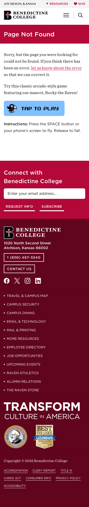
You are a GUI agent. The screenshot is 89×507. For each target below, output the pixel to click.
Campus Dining (21, 313)
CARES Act (12, 478)
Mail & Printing (21, 330)
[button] (66, 15)
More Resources (23, 339)
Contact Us (19, 269)
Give (79, 3)
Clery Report (44, 470)
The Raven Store (23, 390)
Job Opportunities (25, 356)
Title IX (66, 470)
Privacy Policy (68, 478)
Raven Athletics (23, 373)
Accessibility (15, 485)
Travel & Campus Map (27, 296)
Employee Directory (26, 347)
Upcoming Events (23, 364)
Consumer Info (38, 478)
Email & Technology (26, 321)
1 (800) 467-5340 (24, 257)
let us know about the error (56, 68)
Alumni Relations (24, 381)
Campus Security (23, 304)
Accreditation (16, 470)
